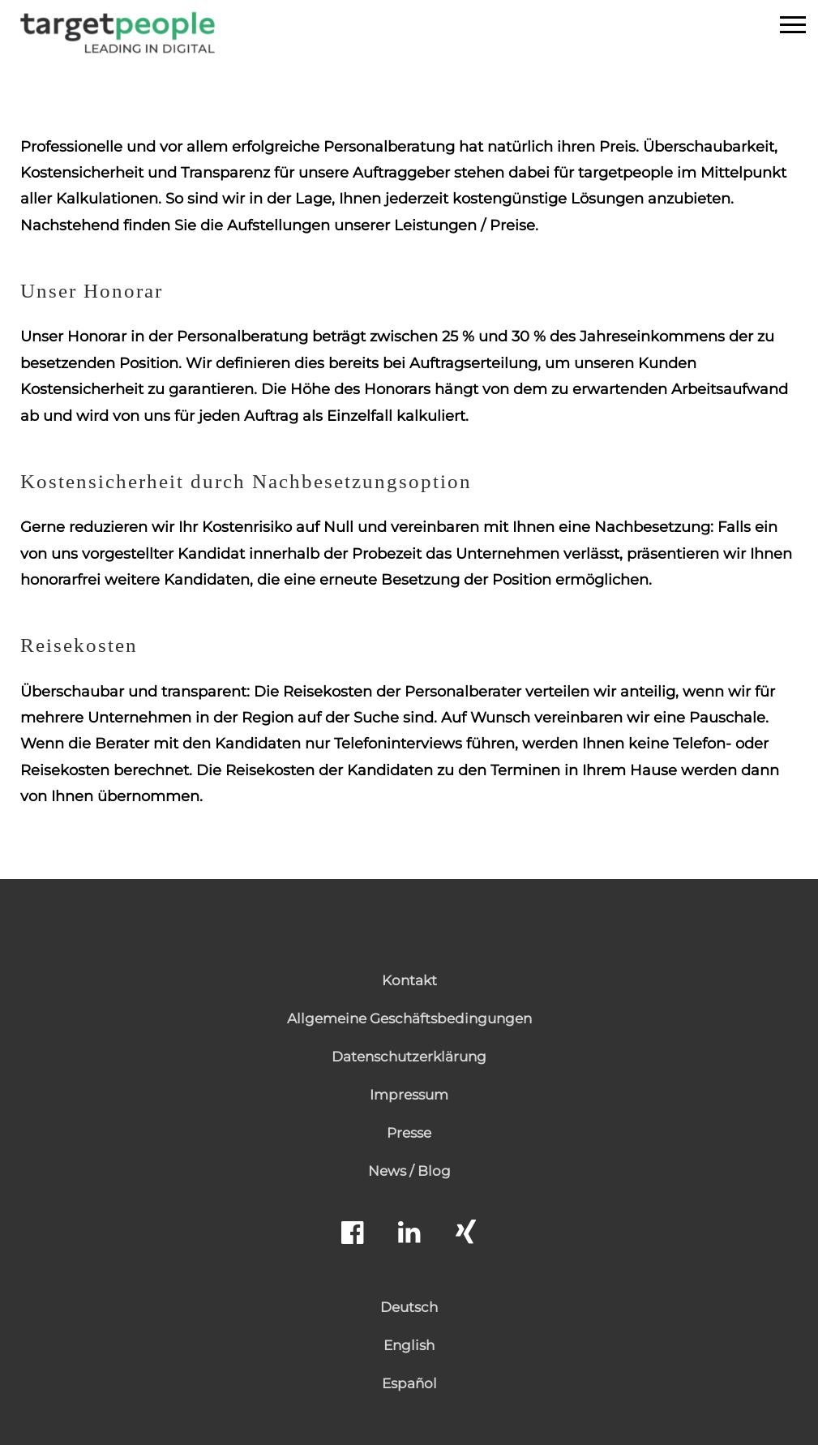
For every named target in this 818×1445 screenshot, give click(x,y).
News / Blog (409, 1171)
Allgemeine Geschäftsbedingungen (409, 1018)
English (409, 1345)
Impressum (409, 1095)
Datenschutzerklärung (409, 1056)
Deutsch (409, 1307)
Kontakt (409, 980)
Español (409, 1383)
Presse (409, 1133)
